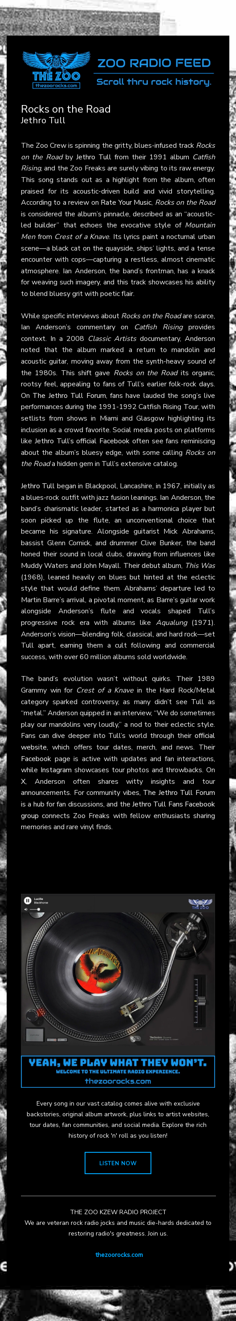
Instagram (56, 770)
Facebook (36, 759)
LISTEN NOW (118, 1163)
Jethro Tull (93, 157)
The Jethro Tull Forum (69, 396)
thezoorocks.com (119, 1255)
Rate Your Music (126, 202)
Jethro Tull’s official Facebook (82, 441)
